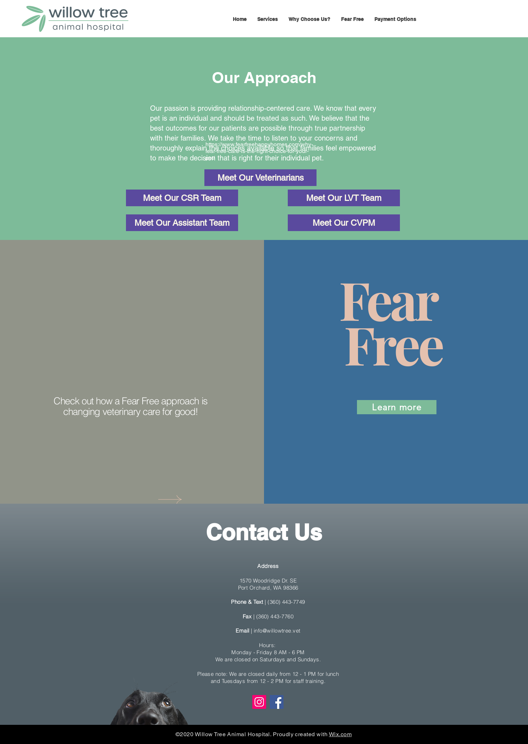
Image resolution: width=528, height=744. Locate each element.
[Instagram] (259, 702)
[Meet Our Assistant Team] (182, 222)
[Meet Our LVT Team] (344, 198)
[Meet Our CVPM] (344, 222)
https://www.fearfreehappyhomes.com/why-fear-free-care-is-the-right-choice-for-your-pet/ (259, 151)
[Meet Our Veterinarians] (260, 177)
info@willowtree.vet (277, 630)
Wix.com (340, 734)
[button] (267, 19)
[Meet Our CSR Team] (182, 198)
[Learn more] (396, 407)
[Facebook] (277, 702)
